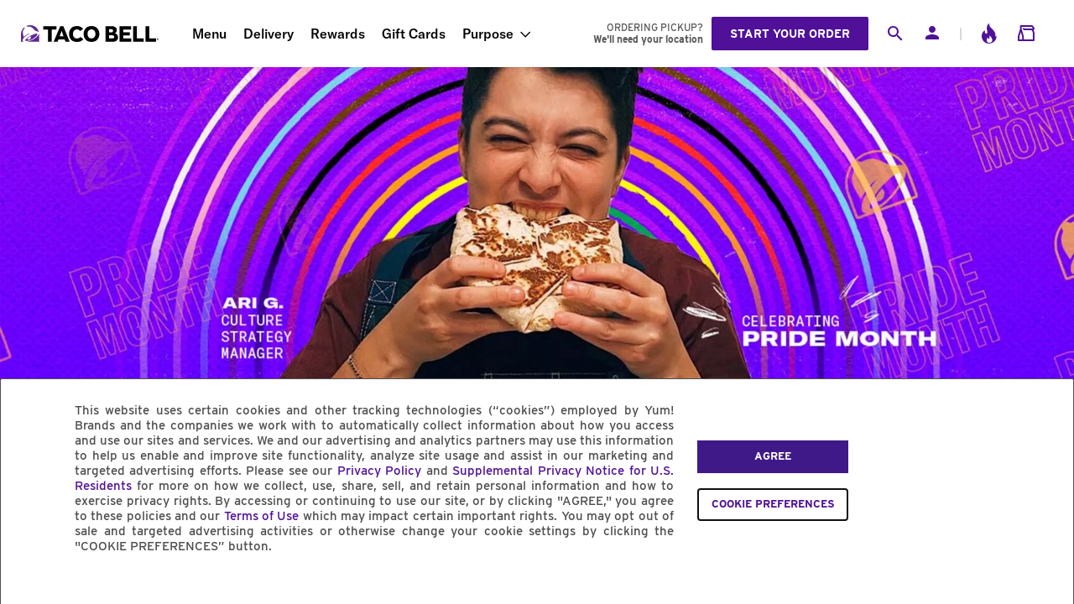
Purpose (488, 33)
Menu (209, 33)
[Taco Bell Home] (91, 33)
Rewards (337, 33)
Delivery (268, 33)
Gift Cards (414, 33)
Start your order (790, 33)
